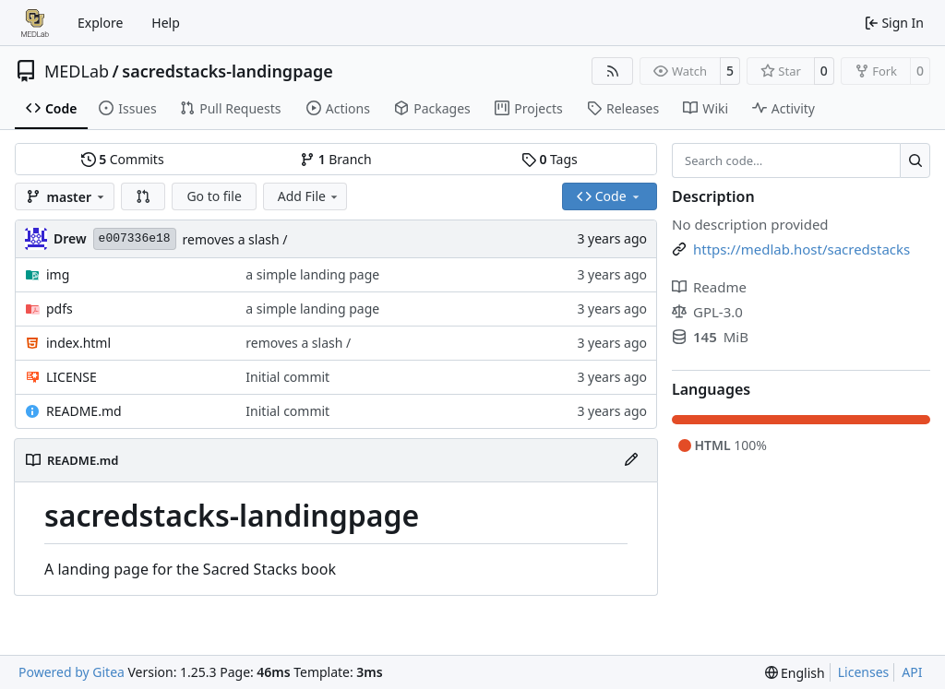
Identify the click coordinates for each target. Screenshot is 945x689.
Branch (336, 159)
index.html (78, 342)
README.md (84, 411)
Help (165, 22)
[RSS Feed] (613, 71)
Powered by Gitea (71, 672)
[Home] (35, 23)
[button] (143, 196)
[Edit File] (631, 460)
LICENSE (71, 377)
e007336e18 (135, 238)
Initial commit (287, 377)
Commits (122, 159)
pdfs (59, 308)
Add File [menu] (309, 196)
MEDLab (76, 71)
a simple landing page (312, 274)
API (912, 672)
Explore (100, 22)
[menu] (795, 673)
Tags (549, 159)
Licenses (864, 672)
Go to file (213, 196)
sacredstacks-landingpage (227, 71)
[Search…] (915, 160)
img (57, 274)
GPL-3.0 (707, 312)
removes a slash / (235, 239)
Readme (709, 287)
